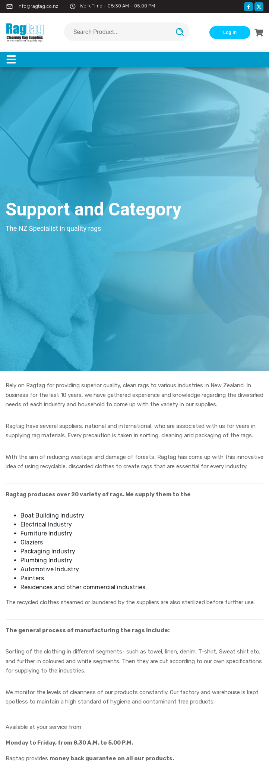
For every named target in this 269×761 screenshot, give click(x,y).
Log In (230, 32)
